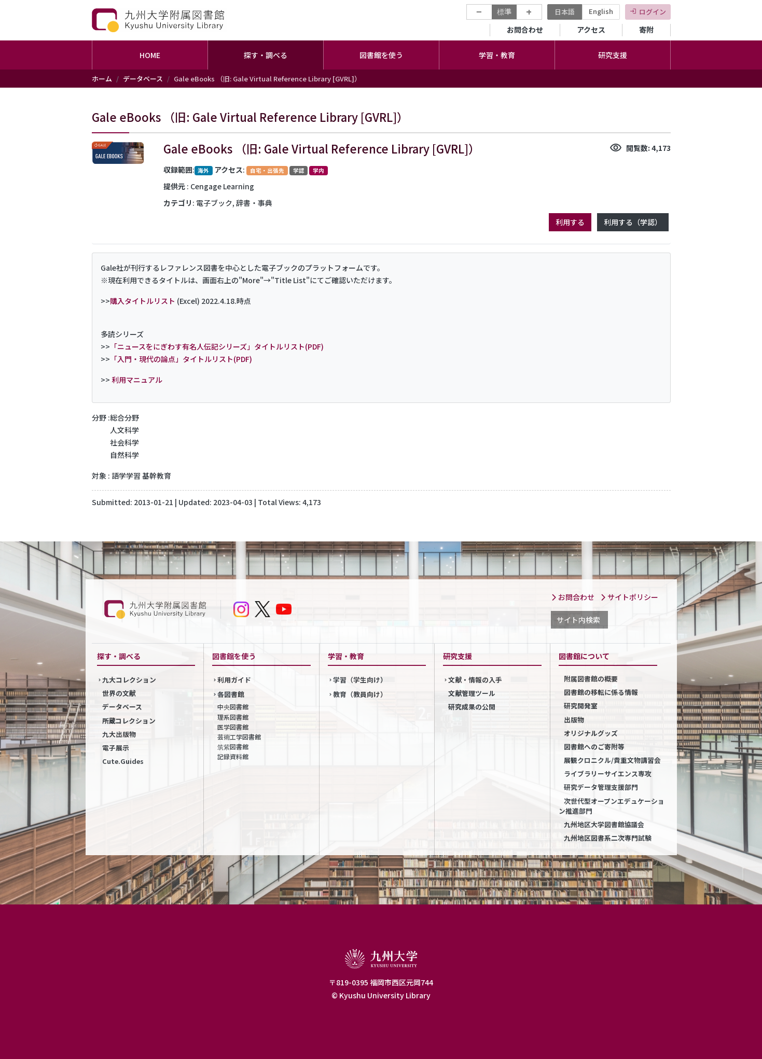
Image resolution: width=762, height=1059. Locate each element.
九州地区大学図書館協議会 (604, 824)
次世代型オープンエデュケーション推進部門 (611, 806)
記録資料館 (232, 756)
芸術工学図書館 (239, 736)
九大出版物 (119, 734)
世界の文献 (119, 693)
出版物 (574, 719)
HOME (150, 55)
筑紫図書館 (232, 746)
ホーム (102, 78)
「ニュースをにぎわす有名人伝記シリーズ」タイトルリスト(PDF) (217, 346)
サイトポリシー (629, 597)
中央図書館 (232, 706)
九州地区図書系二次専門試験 (608, 838)
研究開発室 (581, 705)
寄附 (646, 29)
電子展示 (115, 748)
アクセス (591, 29)
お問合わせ (525, 29)
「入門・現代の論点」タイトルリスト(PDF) (181, 359)
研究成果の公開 (471, 707)
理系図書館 (232, 717)
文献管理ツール (471, 693)
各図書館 (230, 694)
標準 (504, 11)
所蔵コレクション (129, 721)
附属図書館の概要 (591, 679)
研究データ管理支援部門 (601, 787)
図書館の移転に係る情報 (601, 692)
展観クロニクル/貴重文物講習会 (612, 760)
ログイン (652, 12)
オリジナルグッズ (591, 733)
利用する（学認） (633, 222)
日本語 (565, 12)
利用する (570, 222)
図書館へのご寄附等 (594, 746)
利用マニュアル (137, 379)
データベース (143, 78)
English (601, 11)
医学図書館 (232, 726)
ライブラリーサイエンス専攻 (608, 773)
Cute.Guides (123, 761)
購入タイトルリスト (142, 301)
